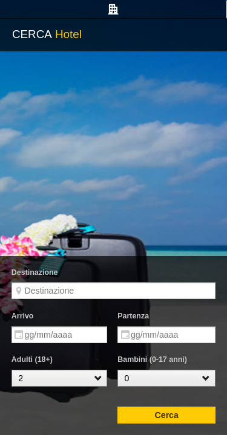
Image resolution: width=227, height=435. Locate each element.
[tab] (113, 9)
